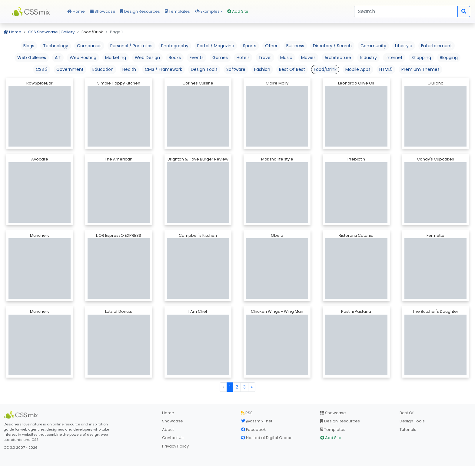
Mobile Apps (357, 69)
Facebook (253, 429)
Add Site (237, 11)
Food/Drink (325, 69)
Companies (89, 46)
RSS (247, 413)
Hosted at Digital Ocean (267, 438)
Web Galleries (31, 58)
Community (373, 46)
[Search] (406, 11)
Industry (368, 58)
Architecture (337, 58)
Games (220, 58)
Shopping (421, 58)
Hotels (243, 58)
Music (286, 58)
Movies (308, 58)
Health (129, 69)
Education (103, 69)
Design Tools (204, 69)
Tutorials (408, 429)
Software (235, 69)
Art (58, 58)
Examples (207, 11)
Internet (394, 58)
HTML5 (386, 69)
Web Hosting (83, 58)
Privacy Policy (175, 446)
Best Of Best (292, 69)
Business (295, 46)
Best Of (407, 413)
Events (197, 58)
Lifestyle (403, 46)
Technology (55, 46)
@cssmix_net (256, 421)
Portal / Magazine (215, 46)
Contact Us (173, 438)
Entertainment (436, 46)
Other (271, 46)
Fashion (262, 69)
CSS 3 (42, 69)
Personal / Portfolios (131, 46)
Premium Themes (420, 69)
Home (76, 11)
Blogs (28, 46)
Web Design (147, 58)
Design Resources (140, 11)
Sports (249, 46)
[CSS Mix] (22, 415)
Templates (177, 11)
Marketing (115, 58)
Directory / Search (332, 46)
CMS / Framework (163, 69)
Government (70, 69)
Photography (174, 46)
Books (175, 58)
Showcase (102, 11)
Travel (264, 58)
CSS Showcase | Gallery (51, 32)
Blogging (449, 58)
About (168, 429)
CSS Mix (32, 11)
